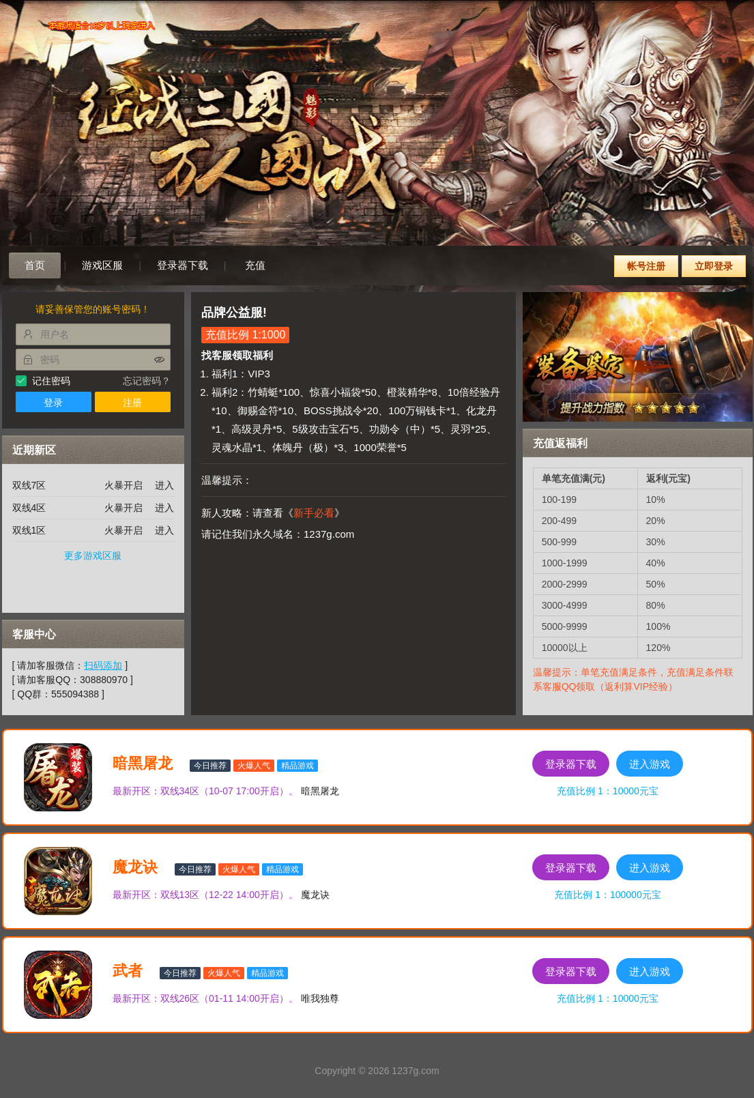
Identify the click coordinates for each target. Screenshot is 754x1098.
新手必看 (313, 513)
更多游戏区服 (92, 555)
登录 (53, 402)
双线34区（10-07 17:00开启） (224, 790)
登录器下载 (182, 265)
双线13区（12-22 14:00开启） (224, 894)
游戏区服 (102, 265)
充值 (255, 265)
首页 (35, 265)
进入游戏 (649, 764)
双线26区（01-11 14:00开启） (224, 998)
